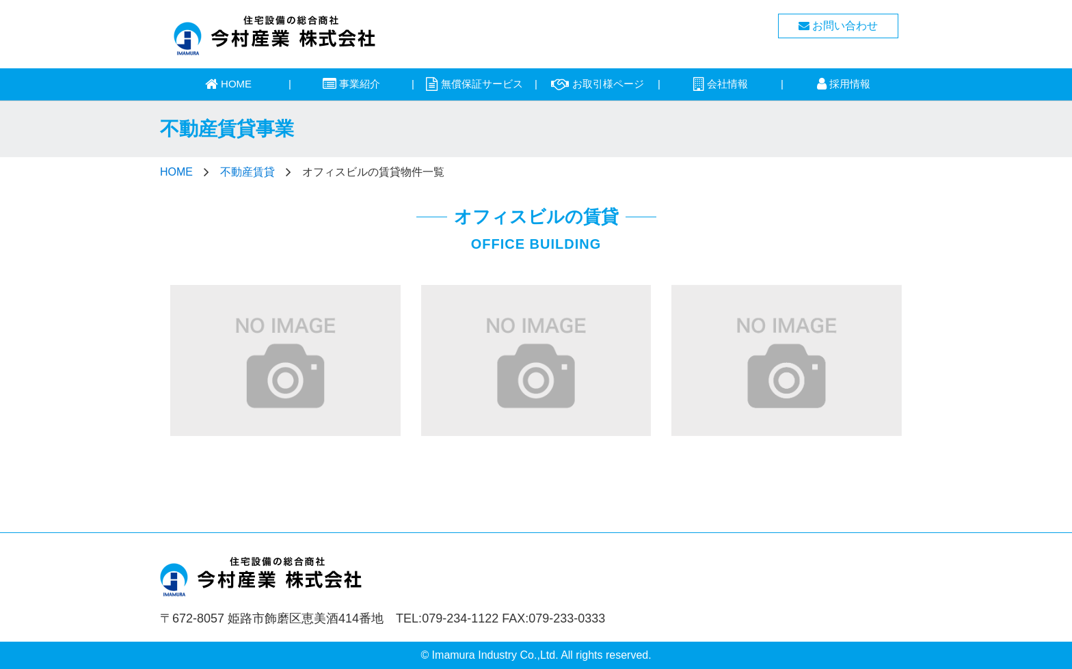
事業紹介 (351, 84)
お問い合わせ (838, 25)
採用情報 (843, 84)
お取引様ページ (597, 84)
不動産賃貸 (247, 172)
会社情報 (720, 84)
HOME (228, 84)
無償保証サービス (474, 84)
